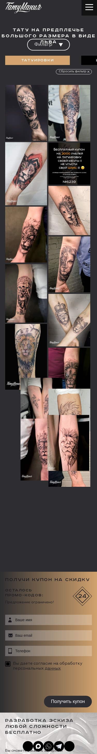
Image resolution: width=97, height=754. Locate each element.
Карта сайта (15, 743)
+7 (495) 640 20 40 (35, 670)
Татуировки (37, 60)
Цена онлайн (60, 706)
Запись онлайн (22, 706)
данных (53, 490)
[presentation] (38, 506)
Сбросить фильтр (72, 71)
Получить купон (68, 523)
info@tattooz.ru (32, 680)
